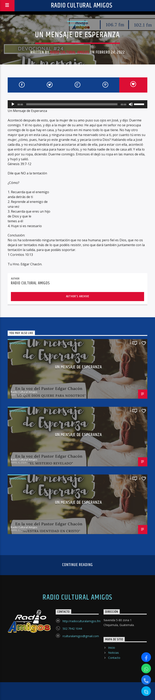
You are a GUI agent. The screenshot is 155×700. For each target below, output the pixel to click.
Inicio (111, 647)
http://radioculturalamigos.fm (82, 621)
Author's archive (77, 296)
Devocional (77, 25)
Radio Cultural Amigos (81, 5)
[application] (77, 104)
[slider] (71, 104)
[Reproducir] (13, 104)
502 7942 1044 (72, 628)
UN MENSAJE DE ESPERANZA (78, 367)
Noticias (113, 653)
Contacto (114, 658)
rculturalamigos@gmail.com (81, 636)
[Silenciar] (131, 104)
